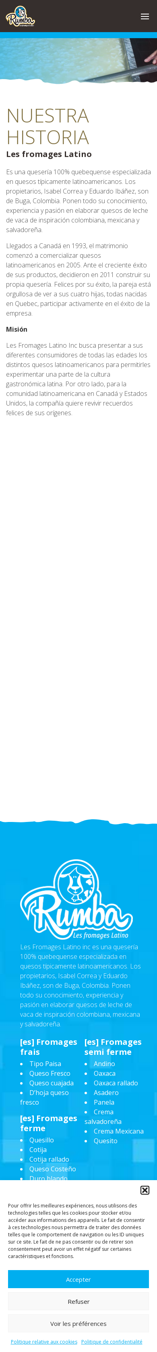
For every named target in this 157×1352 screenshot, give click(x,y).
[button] (145, 1190)
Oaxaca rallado (116, 1083)
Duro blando (48, 1178)
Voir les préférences (78, 1323)
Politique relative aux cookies (44, 1341)
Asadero (106, 1092)
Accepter (78, 1279)
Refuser (79, 1301)
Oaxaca (105, 1073)
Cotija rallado (49, 1159)
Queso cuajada (51, 1083)
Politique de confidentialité (112, 1341)
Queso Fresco (49, 1073)
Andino (104, 1063)
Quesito (106, 1140)
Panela (104, 1102)
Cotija (38, 1149)
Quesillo (41, 1140)
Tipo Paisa (45, 1063)
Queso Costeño (52, 1168)
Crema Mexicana (119, 1131)
